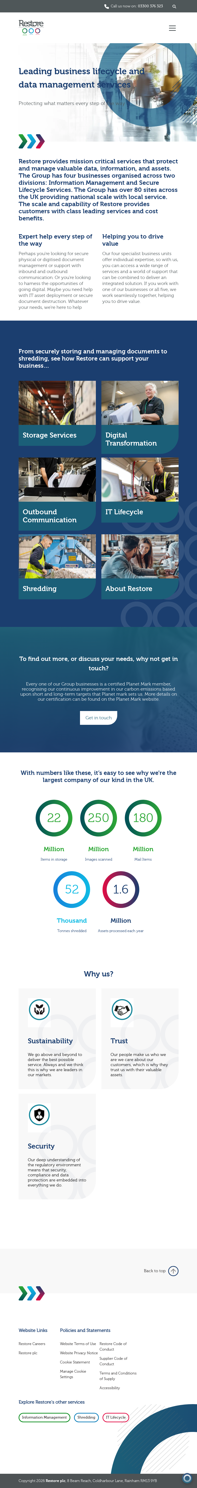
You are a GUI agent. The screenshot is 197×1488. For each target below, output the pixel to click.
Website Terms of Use (78, 1344)
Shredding (86, 1417)
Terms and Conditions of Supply (118, 1376)
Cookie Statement (75, 1362)
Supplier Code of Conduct (113, 1361)
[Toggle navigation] (172, 28)
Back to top (161, 1271)
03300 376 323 (150, 6)
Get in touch (99, 717)
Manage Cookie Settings (73, 1374)
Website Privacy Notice (79, 1353)
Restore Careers (32, 1344)
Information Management (44, 1417)
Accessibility (110, 1388)
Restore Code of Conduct (113, 1346)
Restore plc (28, 1353)
